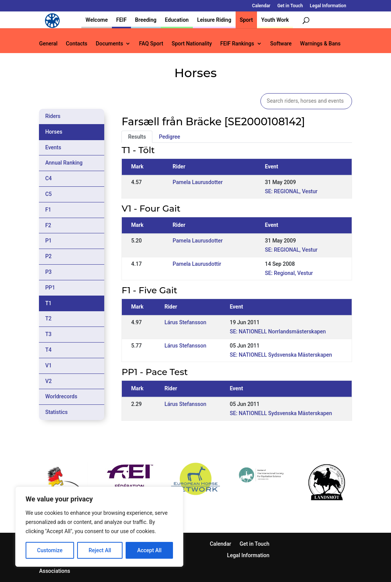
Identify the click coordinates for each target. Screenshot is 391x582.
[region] (99, 527)
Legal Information (328, 5)
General (48, 44)
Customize (50, 550)
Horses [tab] (53, 132)
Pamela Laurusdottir (197, 264)
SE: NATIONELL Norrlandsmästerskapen (278, 331)
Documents (109, 44)
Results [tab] (137, 137)
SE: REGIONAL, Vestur (291, 191)
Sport (246, 20)
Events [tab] (53, 147)
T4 (48, 350)
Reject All (100, 550)
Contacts (76, 44)
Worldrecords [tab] (61, 396)
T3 (48, 334)
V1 (48, 365)
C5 (48, 194)
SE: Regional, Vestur (289, 273)
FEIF (121, 20)
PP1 (50, 288)
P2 (48, 256)
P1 (48, 241)
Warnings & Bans (320, 44)
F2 (48, 225)
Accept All (149, 550)
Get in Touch (290, 5)
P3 (48, 272)
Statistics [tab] (56, 412)
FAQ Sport (151, 44)
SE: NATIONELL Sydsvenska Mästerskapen (281, 355)
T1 (48, 303)
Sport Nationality (191, 44)
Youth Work (275, 20)
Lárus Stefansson (186, 322)
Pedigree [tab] (169, 137)
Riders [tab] (52, 116)
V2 (48, 381)
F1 (48, 210)
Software (281, 44)
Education (177, 20)
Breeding (146, 20)
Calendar (261, 5)
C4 (48, 178)
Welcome (97, 20)
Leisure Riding (214, 20)
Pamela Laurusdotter (198, 182)
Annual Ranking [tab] (63, 163)
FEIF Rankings (237, 44)
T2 (48, 318)
